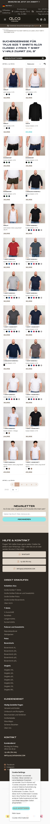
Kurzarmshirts (9, 622)
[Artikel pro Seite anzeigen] (14, 489)
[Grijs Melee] (41, 230)
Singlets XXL (9, 670)
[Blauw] (31, 230)
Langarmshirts (9, 619)
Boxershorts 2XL (10, 651)
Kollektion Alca (10, 586)
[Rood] (34, 230)
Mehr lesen (16, 813)
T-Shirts (7, 608)
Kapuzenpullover (10, 631)
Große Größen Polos (12, 597)
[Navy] (9, 95)
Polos (6, 639)
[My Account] (41, 19)
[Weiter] (36, 484)
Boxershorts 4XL (10, 657)
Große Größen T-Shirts (12, 590)
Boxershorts (9, 643)
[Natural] (9, 433)
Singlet (5, 89)
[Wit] (4, 95)
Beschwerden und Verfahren (15, 715)
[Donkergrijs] (36, 230)
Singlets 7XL (8, 686)
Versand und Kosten (12, 708)
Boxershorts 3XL (10, 654)
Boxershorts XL (10, 648)
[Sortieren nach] (34, 64)
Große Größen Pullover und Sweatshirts (19, 593)
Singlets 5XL (8, 680)
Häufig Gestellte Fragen (13, 705)
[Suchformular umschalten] (37, 19)
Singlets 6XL (9, 683)
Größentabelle (9, 718)
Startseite (5, 29)
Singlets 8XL (8, 690)
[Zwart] (7, 95)
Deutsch (8, 5)
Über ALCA (8, 603)
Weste (28, 123)
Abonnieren (24, 519)
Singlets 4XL (8, 676)
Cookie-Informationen (20, 818)
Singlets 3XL (8, 673)
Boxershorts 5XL (10, 661)
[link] (12, 484)
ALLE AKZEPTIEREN (21, 808)
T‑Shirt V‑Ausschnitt (10, 327)
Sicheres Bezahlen (11, 725)
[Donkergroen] (7, 163)
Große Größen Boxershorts (14, 600)
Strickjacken (8, 634)
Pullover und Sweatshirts (14, 627)
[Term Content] (40, 26)
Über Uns (7, 728)
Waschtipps (8, 721)
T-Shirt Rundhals (31, 225)
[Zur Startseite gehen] (14, 19)
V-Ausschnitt (9, 612)
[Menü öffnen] (4, 19)
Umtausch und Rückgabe (14, 711)
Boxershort (7, 157)
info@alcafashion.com (14, 756)
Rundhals (7, 615)
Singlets (7, 666)
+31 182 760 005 (10, 752)
